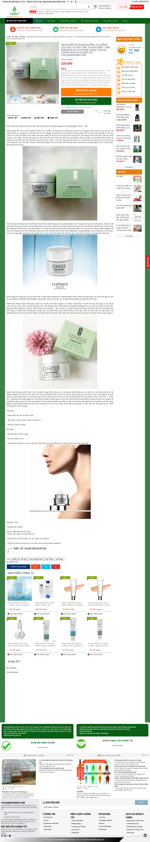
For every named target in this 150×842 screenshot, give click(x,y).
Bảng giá (26, 118)
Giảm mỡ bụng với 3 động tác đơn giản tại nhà (129, 766)
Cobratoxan (40, 11)
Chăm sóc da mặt (19, 559)
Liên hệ (124, 21)
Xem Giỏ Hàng (72, 111)
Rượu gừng (55, 11)
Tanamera (48, 11)
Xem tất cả (70, 755)
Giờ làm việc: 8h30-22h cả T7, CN (14, 2)
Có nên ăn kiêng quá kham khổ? (125, 772)
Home (8, 37)
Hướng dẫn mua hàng (68, 21)
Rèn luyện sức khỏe (110, 21)
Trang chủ (39, 21)
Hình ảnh (39, 118)
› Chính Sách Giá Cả (132, 823)
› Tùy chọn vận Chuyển (78, 826)
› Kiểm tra (101, 823)
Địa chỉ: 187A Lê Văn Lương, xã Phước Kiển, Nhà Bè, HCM (46, 2)
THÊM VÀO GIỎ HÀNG (86, 101)
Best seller (51, 21)
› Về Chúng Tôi (47, 817)
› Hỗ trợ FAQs (75, 829)
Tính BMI (80, 791)
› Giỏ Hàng (101, 817)
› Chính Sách (47, 826)
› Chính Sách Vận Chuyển (134, 826)
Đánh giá (53, 118)
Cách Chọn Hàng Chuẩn (89, 21)
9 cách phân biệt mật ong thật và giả (51, 768)
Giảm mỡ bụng (77, 11)
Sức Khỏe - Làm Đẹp (18, 37)
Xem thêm (129, 167)
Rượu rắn (40, 13)
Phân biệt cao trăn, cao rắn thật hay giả (14, 792)
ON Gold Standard (65, 11)
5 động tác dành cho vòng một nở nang (127, 760)
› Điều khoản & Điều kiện (51, 823)
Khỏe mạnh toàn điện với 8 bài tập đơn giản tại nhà (131, 778)
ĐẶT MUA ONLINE (86, 92)
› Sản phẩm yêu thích (105, 820)
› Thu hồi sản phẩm (77, 820)
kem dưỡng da (36, 559)
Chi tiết (12, 118)
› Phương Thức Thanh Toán (134, 820)
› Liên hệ (46, 820)
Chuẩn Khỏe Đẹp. (63, 839)
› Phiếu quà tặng (76, 823)
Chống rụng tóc (49, 13)
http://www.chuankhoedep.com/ (93, 839)
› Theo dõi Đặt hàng (104, 826)
